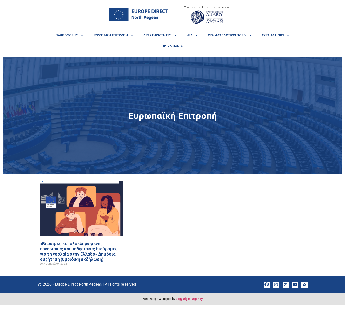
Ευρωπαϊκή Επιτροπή (113, 35)
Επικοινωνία (172, 46)
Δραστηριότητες (160, 35)
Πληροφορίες (69, 35)
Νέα (192, 35)
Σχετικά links (276, 35)
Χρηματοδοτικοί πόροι (230, 35)
